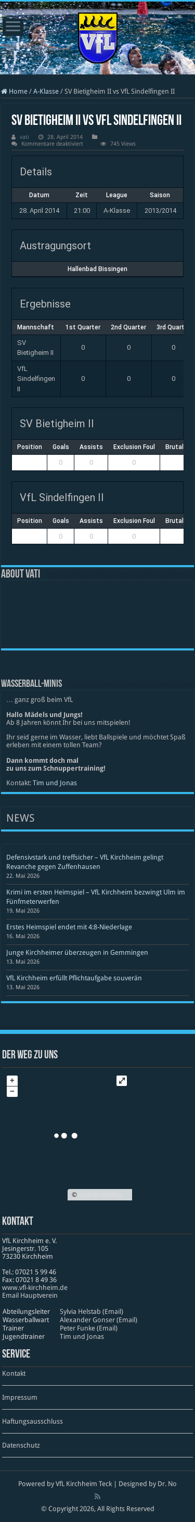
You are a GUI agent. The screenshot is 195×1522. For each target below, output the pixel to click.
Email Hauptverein (30, 1295)
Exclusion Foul (134, 447)
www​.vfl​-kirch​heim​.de (35, 1287)
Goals (61, 447)
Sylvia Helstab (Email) (91, 1311)
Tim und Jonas (55, 783)
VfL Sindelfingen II (36, 379)
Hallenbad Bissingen (97, 269)
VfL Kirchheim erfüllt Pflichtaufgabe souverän (74, 978)
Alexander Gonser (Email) (98, 1320)
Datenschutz (21, 1445)
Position (29, 447)
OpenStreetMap (100, 1194)
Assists (91, 447)
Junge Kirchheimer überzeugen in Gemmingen (77, 952)
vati (24, 137)
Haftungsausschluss (32, 1421)
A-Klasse (46, 91)
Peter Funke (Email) (89, 1328)
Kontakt (13, 1373)
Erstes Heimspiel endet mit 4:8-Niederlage (69, 927)
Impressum (19, 1397)
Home (14, 91)
